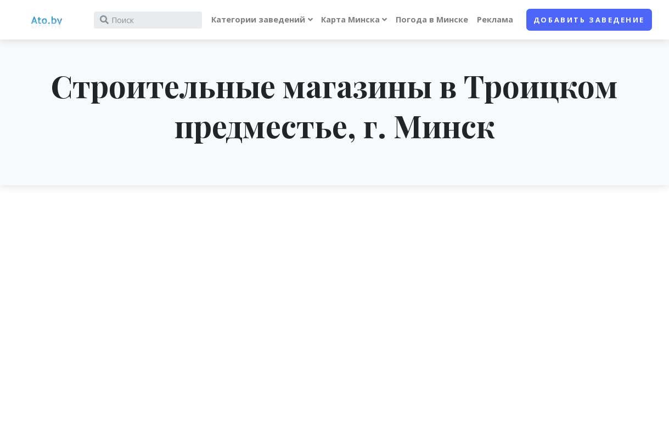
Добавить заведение (589, 20)
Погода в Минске (432, 19)
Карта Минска (350, 19)
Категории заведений (258, 19)
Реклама (495, 19)
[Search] (148, 20)
